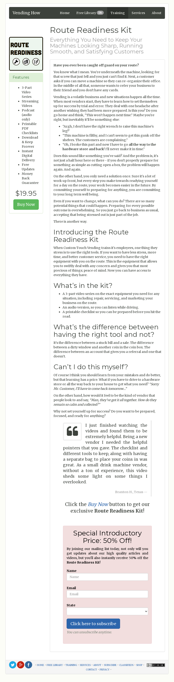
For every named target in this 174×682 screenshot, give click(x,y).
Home (65, 13)
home (40, 665)
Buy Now (26, 204)
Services (138, 13)
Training (118, 13)
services (85, 665)
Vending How (26, 12)
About (156, 13)
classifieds (126, 665)
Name (72, 571)
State (71, 605)
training (71, 665)
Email (71, 588)
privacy (104, 669)
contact (91, 669)
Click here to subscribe (93, 623)
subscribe (110, 665)
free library (55, 665)
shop (139, 665)
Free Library (90, 13)
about (97, 665)
